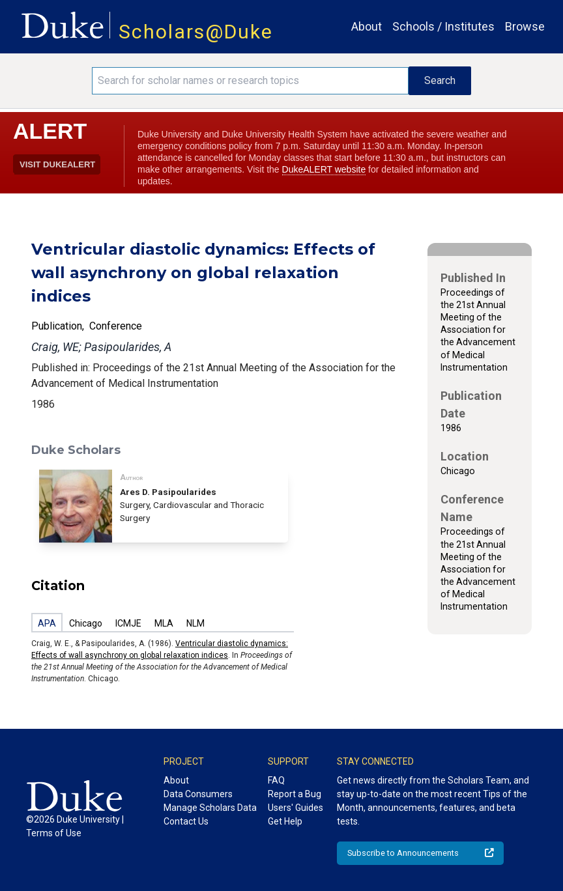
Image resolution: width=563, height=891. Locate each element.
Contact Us (186, 821)
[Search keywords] (250, 80)
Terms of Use (53, 833)
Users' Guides (295, 807)
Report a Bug (294, 794)
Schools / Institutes (443, 26)
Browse (525, 26)
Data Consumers (198, 794)
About (366, 26)
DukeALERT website (324, 169)
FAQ (276, 780)
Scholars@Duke (196, 31)
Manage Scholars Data (210, 807)
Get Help (285, 821)
